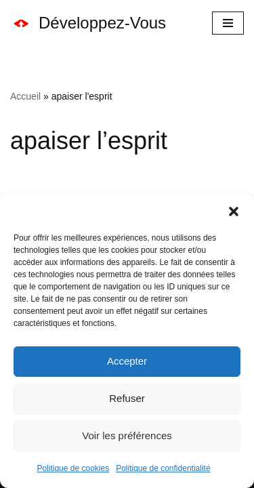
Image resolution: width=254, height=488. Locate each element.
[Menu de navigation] (228, 23)
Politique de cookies (73, 468)
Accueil (25, 96)
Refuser (127, 398)
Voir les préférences (127, 435)
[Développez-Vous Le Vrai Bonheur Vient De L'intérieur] (88, 23)
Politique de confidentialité (163, 468)
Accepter (127, 361)
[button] (233, 211)
